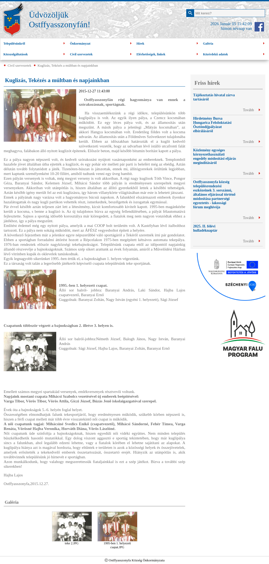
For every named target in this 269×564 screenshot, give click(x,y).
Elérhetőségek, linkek (168, 54)
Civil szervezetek (101, 54)
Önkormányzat (101, 44)
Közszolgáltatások (34, 54)
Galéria (234, 44)
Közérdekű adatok (234, 54)
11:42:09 (244, 24)
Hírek (168, 44)
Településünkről (34, 44)
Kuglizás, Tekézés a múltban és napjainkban (68, 65)
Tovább (251, 110)
